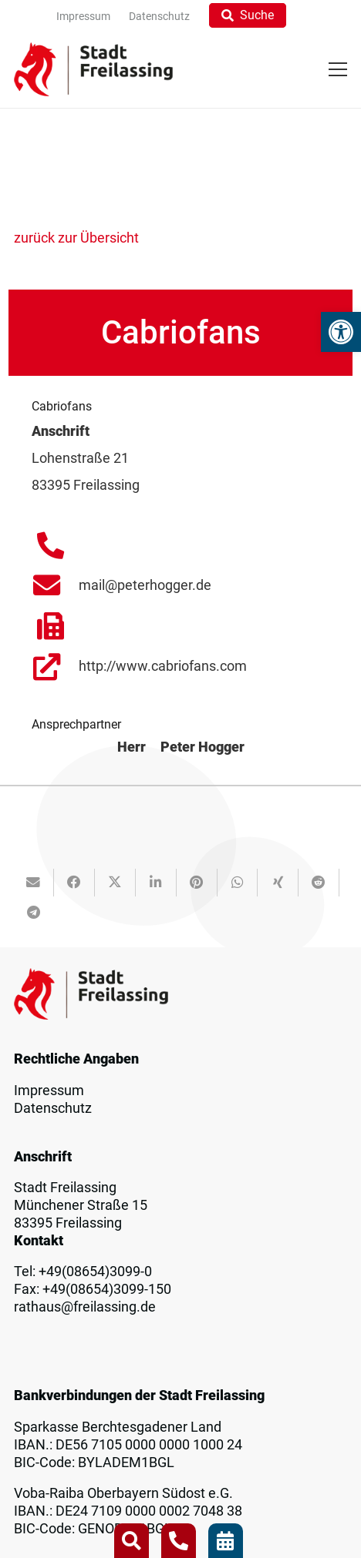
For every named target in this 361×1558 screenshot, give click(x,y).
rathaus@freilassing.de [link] (85, 1307)
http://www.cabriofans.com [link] (163, 666)
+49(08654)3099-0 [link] (95, 1271)
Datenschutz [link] (53, 1108)
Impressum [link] (49, 1090)
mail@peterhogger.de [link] (145, 585)
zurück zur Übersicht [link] (76, 238)
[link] (341, 332)
